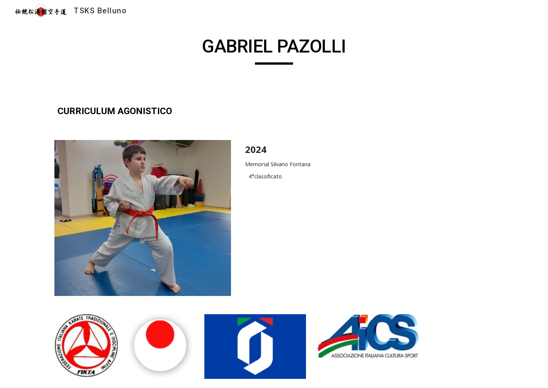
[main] (274, 50)
